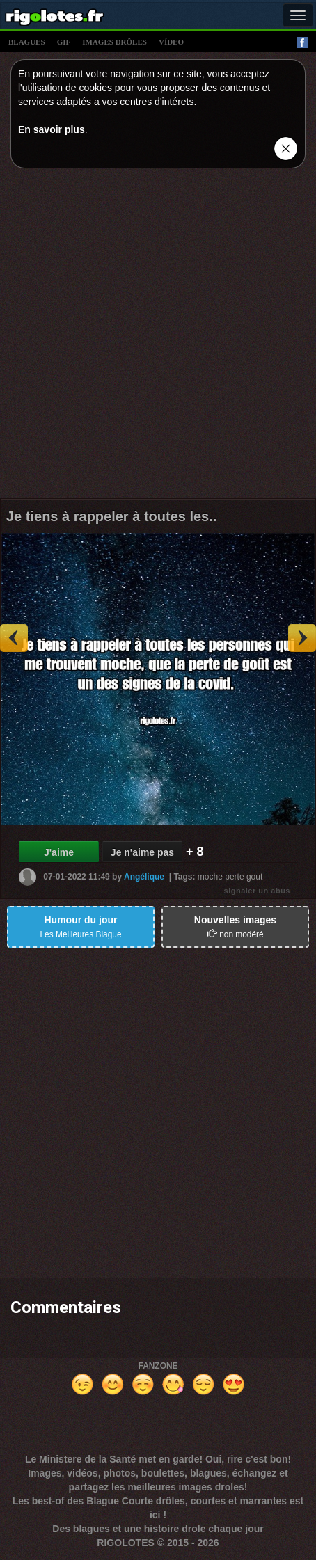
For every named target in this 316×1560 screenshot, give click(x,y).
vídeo (171, 42)
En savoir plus (51, 129)
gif (64, 42)
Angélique (144, 876)
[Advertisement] (158, 337)
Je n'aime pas (142, 852)
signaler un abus (257, 890)
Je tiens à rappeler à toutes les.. (111, 516)
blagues (26, 42)
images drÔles (114, 42)
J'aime (59, 852)
